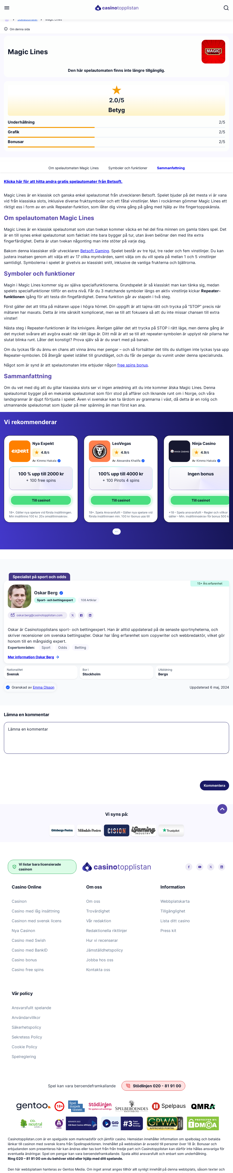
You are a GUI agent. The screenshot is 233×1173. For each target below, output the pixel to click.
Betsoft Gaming (94, 249)
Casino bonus (24, 958)
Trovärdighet (98, 909)
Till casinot (41, 498)
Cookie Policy (24, 1045)
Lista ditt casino (175, 919)
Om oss (93, 899)
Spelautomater (27, 19)
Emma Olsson (43, 685)
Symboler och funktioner (127, 166)
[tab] (115, 529)
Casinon (19, 899)
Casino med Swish (29, 938)
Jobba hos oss (99, 958)
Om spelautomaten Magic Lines (73, 166)
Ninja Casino (204, 441)
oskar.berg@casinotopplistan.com (39, 613)
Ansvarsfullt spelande (31, 1006)
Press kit (168, 928)
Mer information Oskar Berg (33, 655)
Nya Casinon (23, 928)
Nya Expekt (43, 441)
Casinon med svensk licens (36, 919)
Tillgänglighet (172, 909)
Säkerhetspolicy (26, 1025)
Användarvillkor (26, 1015)
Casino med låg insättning (36, 909)
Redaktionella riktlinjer (106, 928)
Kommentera (214, 784)
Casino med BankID (30, 948)
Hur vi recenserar (102, 938)
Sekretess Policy (27, 1035)
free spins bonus (132, 363)
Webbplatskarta (175, 899)
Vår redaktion (98, 919)
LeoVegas (121, 441)
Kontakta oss (98, 967)
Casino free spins (28, 967)
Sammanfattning (171, 166)
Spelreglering (24, 1054)
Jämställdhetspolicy (104, 948)
